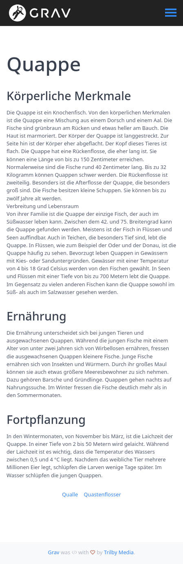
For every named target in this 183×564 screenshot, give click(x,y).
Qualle (70, 494)
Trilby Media (119, 552)
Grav (54, 552)
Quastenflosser (102, 494)
